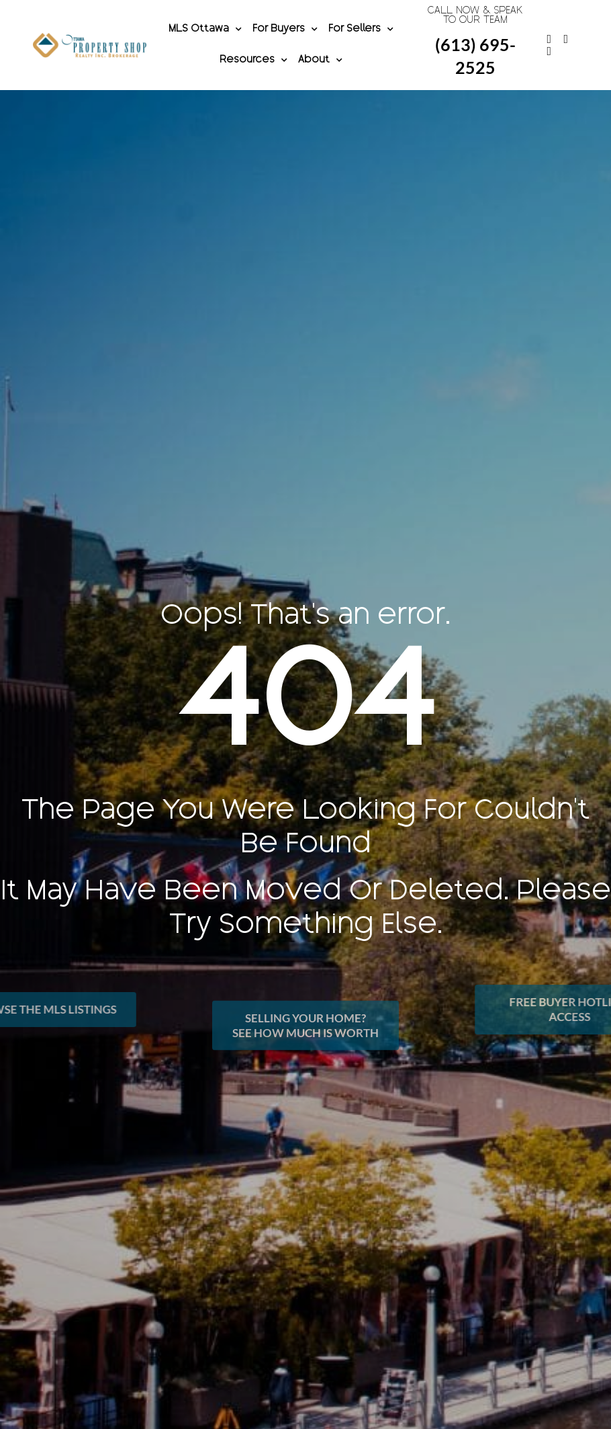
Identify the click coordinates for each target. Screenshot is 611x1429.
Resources (253, 60)
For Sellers (360, 29)
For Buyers (285, 29)
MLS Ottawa (205, 29)
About (320, 60)
